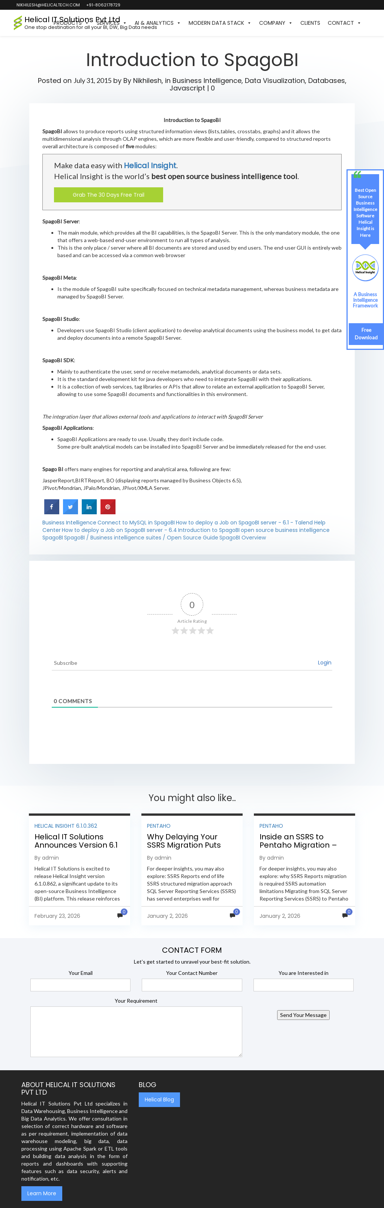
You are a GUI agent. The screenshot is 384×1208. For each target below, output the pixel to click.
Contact (345, 23)
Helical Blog (159, 1099)
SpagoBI (52, 537)
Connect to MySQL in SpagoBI (136, 522)
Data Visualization (275, 80)
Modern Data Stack (220, 23)
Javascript (187, 88)
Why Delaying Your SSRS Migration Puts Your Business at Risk (186, 845)
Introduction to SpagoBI (209, 530)
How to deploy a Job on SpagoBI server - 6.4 (119, 530)
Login (325, 662)
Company (276, 23)
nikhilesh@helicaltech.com (48, 5)
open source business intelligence (285, 530)
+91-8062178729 (103, 5)
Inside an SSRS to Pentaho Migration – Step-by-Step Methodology (298, 849)
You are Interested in (303, 973)
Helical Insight (150, 165)
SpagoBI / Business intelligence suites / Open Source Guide (141, 537)
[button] (369, 22)
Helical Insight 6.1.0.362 (65, 826)
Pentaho (159, 826)
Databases (326, 80)
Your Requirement (136, 1000)
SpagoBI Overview (242, 537)
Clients (310, 23)
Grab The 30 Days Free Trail (108, 195)
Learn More (41, 1193)
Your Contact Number (192, 973)
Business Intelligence (207, 80)
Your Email (81, 973)
